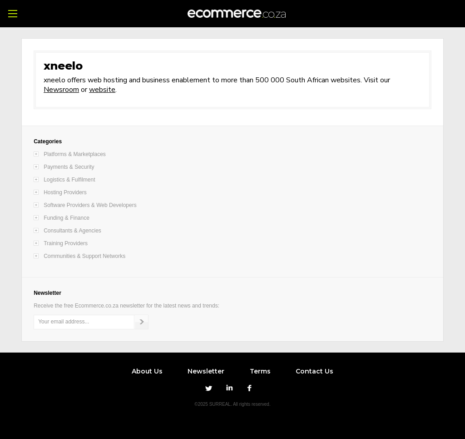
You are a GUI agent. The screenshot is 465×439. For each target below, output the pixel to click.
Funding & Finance (66, 218)
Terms (260, 371)
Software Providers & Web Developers (90, 205)
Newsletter (206, 371)
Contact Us (314, 371)
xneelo (63, 65)
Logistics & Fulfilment (69, 180)
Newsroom (61, 90)
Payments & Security (69, 167)
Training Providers (66, 243)
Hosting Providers (65, 192)
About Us (147, 371)
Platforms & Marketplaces (75, 154)
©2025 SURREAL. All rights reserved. (232, 404)
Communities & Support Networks (84, 256)
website (102, 90)
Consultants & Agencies (72, 230)
